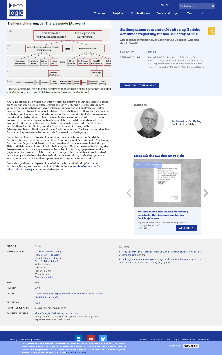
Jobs (168, 340)
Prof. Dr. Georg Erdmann (48, 258)
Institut (206, 13)
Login (176, 340)
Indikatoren (72, 313)
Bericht (152, 52)
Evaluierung (58, 313)
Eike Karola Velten (44, 277)
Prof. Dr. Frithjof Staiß (46, 261)
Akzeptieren (174, 346)
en (162, 5)
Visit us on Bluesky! (103, 339)
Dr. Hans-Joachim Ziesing (48, 252)
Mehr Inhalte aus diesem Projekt (159, 156)
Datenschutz (188, 340)
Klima (38, 313)
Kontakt (144, 340)
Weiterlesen (186, 228)
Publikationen (140, 13)
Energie (46, 313)
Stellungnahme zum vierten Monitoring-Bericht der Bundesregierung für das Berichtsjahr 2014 (163, 215)
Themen (99, 13)
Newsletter (156, 340)
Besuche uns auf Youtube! (91, 339)
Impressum (203, 340)
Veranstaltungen (168, 13)
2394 (37, 302)
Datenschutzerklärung (76, 353)
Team (190, 13)
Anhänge (124, 247)
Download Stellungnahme (140, 85)
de (167, 5)
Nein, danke (191, 345)
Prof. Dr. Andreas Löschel (48, 255)
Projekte (118, 13)
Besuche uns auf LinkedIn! (78, 339)
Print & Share (211, 31)
